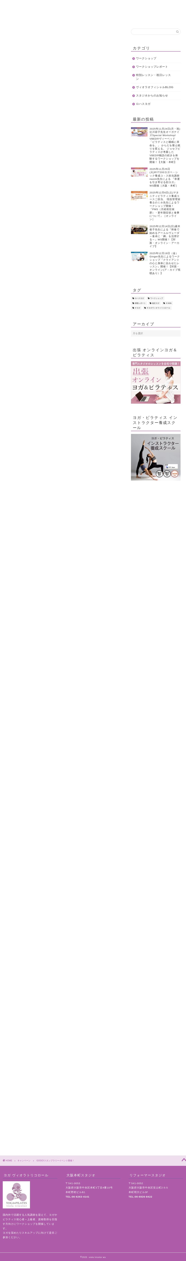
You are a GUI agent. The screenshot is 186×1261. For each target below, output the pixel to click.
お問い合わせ (63, 1093)
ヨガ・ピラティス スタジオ (63, 1104)
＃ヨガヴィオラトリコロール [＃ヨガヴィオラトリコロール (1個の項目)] (158, 308)
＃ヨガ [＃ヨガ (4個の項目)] (137, 308)
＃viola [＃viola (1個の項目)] (168, 303)
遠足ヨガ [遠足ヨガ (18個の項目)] (155, 303)
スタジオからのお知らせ (152, 95)
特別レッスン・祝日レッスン (153, 76)
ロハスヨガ (143, 103)
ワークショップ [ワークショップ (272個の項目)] (156, 298)
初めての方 (48, 19)
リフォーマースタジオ (63, 1114)
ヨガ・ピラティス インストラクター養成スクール (64, 1109)
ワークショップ (146, 58)
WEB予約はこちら (62, 1024)
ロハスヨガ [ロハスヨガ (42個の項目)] (139, 298)
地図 (167, 19)
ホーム (19, 19)
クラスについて (78, 19)
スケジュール (108, 19)
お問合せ (137, 19)
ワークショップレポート (152, 66)
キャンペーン (13, 34)
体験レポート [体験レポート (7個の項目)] (140, 303)
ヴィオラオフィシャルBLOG (154, 87)
